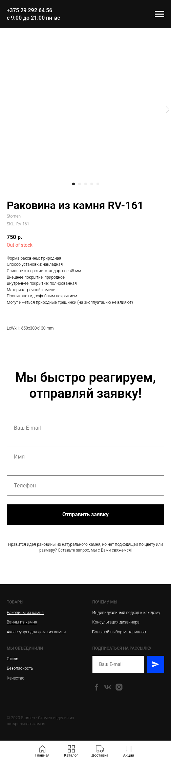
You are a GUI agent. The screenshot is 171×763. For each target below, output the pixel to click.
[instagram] (119, 687)
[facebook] (96, 687)
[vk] (108, 687)
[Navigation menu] (159, 14)
